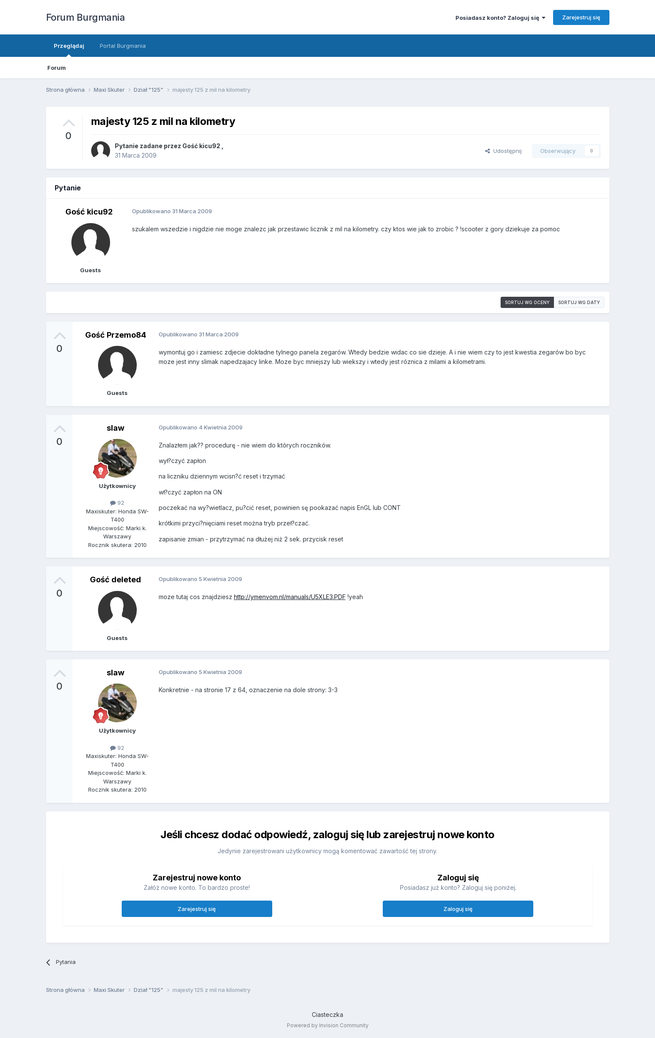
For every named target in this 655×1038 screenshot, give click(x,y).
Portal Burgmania (123, 45)
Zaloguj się (458, 908)
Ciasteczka (327, 1014)
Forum (56, 67)
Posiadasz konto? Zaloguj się (500, 17)
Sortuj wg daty (579, 302)
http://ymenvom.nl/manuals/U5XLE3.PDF (290, 596)
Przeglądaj (69, 49)
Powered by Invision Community (328, 1025)
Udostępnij (503, 150)
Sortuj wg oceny (527, 302)
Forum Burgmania (85, 17)
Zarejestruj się (581, 17)
